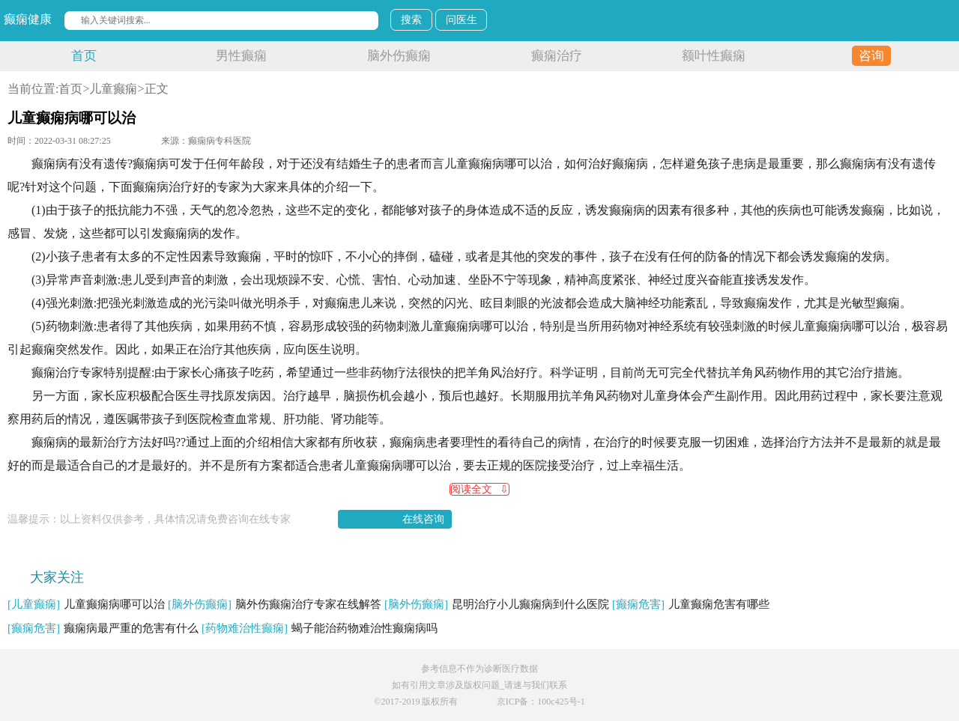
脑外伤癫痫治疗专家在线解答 (274, 604)
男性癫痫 (241, 56)
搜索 (411, 19)
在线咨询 (423, 519)
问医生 (461, 19)
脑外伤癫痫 (399, 56)
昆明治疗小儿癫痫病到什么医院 (496, 604)
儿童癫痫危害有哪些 (690, 604)
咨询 (871, 56)
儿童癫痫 (113, 88)
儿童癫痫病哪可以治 (86, 604)
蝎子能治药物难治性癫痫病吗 (320, 628)
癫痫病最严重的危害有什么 (103, 628)
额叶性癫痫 (713, 56)
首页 (84, 56)
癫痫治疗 (556, 56)
